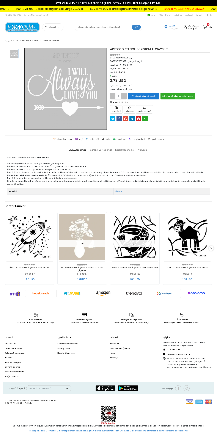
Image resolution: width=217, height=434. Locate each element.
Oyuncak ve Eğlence (120, 348)
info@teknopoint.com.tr (176, 354)
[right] (212, 248)
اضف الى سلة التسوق (141, 96)
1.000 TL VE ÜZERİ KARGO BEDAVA (192, 9)
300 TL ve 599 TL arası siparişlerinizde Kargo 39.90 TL (57, 9)
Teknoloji (114, 343)
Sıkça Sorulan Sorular (67, 343)
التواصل (198, 15)
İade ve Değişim (13, 362)
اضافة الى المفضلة (119, 102)
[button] (207, 27)
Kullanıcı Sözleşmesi (15, 353)
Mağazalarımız (12, 376)
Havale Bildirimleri (66, 353)
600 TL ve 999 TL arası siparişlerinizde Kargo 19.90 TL (131, 9)
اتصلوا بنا (167, 337)
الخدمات (9, 337)
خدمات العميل (64, 337)
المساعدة (189, 15)
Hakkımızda (10, 343)
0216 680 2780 (172, 349)
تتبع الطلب (178, 15)
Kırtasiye (114, 357)
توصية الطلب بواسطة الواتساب (173, 95)
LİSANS (118, 191)
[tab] (76, 150)
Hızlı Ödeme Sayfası (14, 371)
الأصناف (114, 337)
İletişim (8, 357)
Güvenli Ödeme (12, 366)
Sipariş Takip (63, 348)
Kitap (112, 353)
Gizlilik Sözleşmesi (13, 348)
